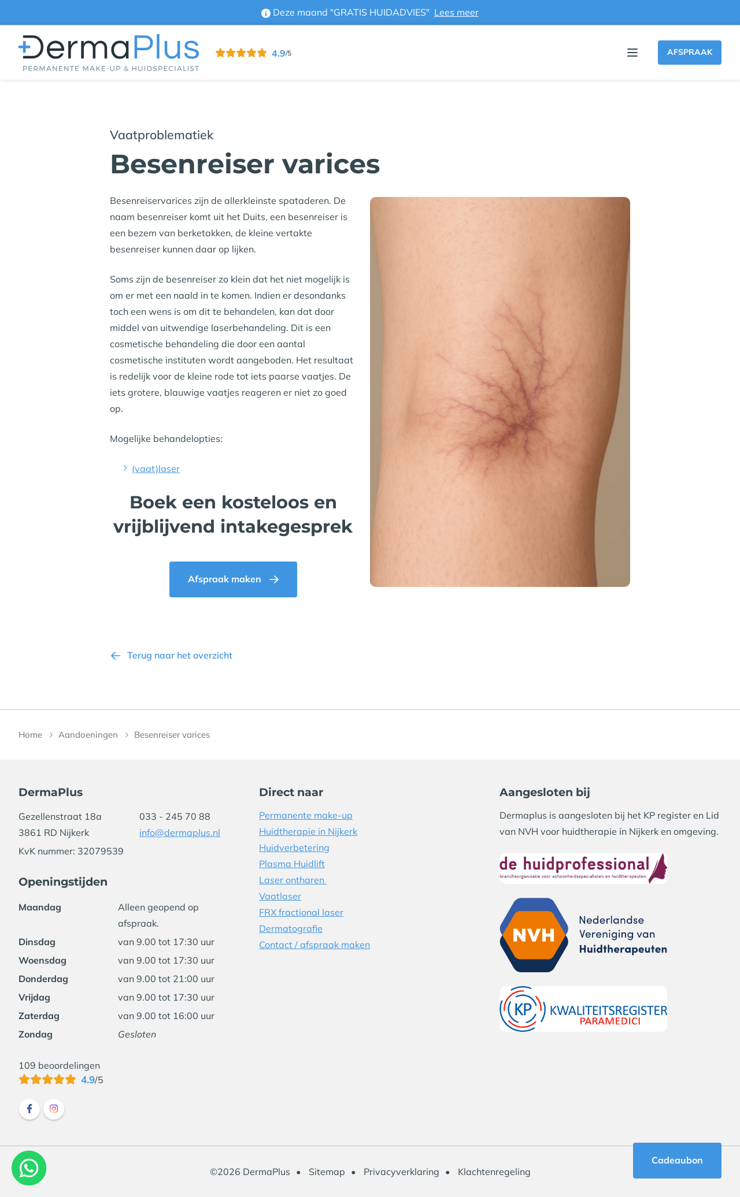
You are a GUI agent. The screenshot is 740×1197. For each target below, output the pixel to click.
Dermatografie (291, 928)
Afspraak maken (224, 579)
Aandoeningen (88, 734)
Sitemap (327, 1171)
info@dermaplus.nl (179, 832)
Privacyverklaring (401, 1171)
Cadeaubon (677, 1160)
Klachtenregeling (494, 1171)
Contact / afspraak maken (314, 944)
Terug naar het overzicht (179, 655)
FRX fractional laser (301, 912)
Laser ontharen (293, 880)
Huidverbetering (294, 847)
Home (30, 734)
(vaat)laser (156, 468)
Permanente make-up (306, 815)
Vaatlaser (280, 896)
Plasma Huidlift (292, 863)
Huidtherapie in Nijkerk (308, 831)
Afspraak (689, 52)
